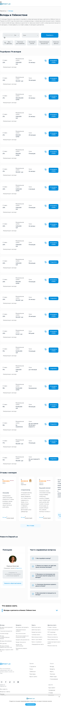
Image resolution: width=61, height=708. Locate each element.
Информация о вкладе (9, 67)
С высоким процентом (6, 631)
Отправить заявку (53, 61)
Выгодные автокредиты (22, 627)
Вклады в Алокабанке (6, 641)
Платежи (52, 674)
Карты (51, 671)
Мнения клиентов (52, 645)
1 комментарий (10, 517)
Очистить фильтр (56, 42)
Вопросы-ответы (52, 634)
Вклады (5, 517)
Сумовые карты (36, 634)
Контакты (51, 695)
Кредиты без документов (22, 639)
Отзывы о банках (52, 627)
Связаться (33, 671)
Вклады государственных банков (4, 637)
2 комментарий (28, 517)
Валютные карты (36, 627)
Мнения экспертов (53, 637)
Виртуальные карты (37, 637)
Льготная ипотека (20, 633)
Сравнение (52, 690)
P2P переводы (51, 632)
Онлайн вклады (4, 633)
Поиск (31, 669)
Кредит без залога (21, 642)
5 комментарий (47, 517)
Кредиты (52, 669)
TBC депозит (3, 643)
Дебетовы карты (36, 629)
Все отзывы (30, 525)
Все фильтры (8, 42)
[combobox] (16, 35)
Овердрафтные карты (38, 644)
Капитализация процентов (44, 42)
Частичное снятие (32, 42)
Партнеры (33, 674)
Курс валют (52, 687)
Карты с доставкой (37, 639)
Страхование (54, 679)
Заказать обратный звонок (12, 583)
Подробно (53, 262)
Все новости (3, 689)
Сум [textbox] (15, 35)
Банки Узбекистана (53, 639)
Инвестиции (53, 676)
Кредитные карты (36, 632)
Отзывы (51, 692)
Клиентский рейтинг (53, 629)
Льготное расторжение (20, 42)
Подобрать (49, 35)
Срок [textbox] (24, 35)
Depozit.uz (3, 11)
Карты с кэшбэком (36, 642)
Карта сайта (33, 676)
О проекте (33, 666)
